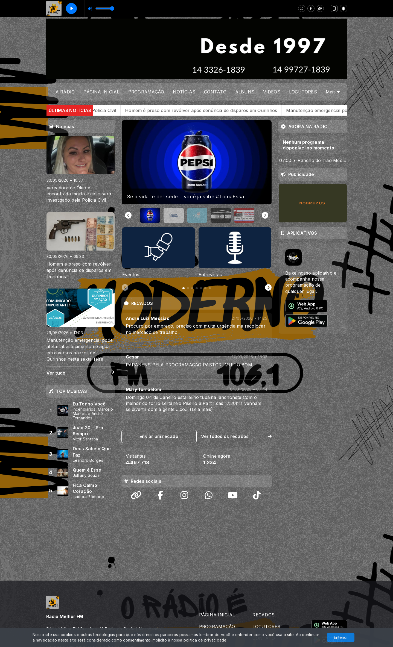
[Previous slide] (125, 287)
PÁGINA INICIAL (101, 92)
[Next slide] (265, 215)
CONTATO (215, 92)
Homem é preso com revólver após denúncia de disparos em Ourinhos (228, 110)
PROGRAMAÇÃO (146, 92)
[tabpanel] (158, 252)
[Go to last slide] (128, 215)
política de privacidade (205, 640)
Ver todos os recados (236, 436)
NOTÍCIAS (184, 92)
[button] (150, 215)
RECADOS (263, 572)
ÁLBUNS (244, 92)
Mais (333, 92)
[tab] (183, 288)
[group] (197, 162)
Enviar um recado (158, 436)
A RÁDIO (65, 92)
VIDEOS (271, 92)
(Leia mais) (201, 409)
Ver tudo (80, 373)
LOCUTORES (303, 92)
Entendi (340, 637)
